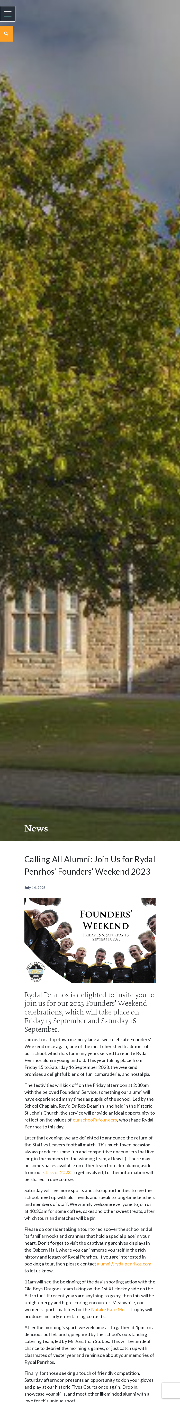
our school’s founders (95, 1120)
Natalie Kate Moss (110, 1309)
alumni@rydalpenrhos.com (124, 1263)
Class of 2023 (56, 1172)
